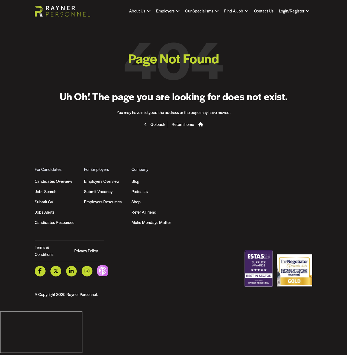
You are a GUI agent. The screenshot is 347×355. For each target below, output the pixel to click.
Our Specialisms (199, 11)
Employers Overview (102, 181)
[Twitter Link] (55, 271)
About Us (137, 11)
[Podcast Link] (102, 270)
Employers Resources (103, 201)
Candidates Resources (54, 222)
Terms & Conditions (44, 250)
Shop (136, 201)
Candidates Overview (53, 181)
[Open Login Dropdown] (294, 10)
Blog (135, 181)
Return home (183, 124)
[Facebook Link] (40, 271)
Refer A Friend (143, 212)
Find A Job (233, 11)
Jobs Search (45, 191)
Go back (157, 124)
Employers (165, 11)
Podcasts (139, 191)
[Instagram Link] (87, 271)
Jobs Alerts (44, 212)
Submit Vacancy (98, 191)
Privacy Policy (86, 250)
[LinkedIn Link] (71, 271)
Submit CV (44, 201)
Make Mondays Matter (151, 222)
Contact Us (264, 11)
